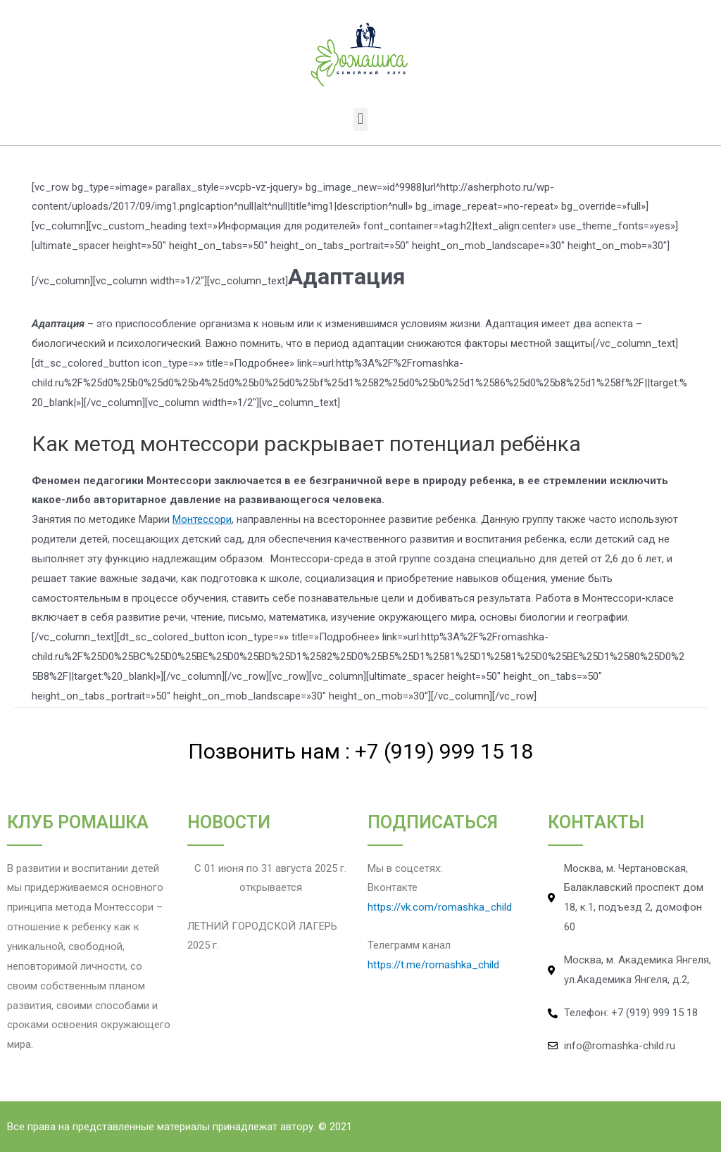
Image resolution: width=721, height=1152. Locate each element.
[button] (360, 119)
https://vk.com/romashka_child (440, 907)
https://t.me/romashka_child (433, 964)
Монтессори (202, 519)
